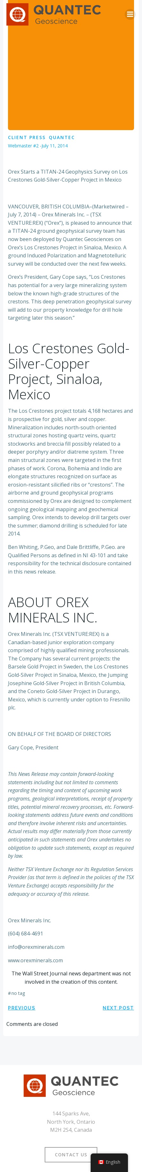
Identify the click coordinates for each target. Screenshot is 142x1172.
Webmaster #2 (23, 146)
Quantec (62, 137)
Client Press (27, 137)
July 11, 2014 (54, 146)
